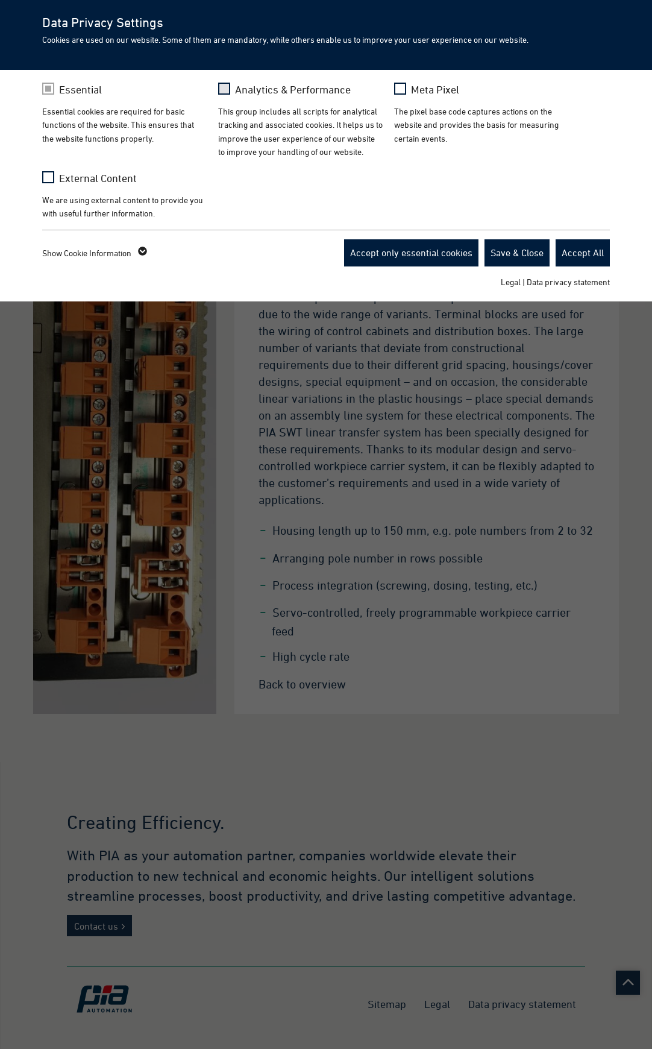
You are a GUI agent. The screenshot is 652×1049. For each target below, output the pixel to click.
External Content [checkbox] (98, 178)
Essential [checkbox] (80, 89)
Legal (511, 282)
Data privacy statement (568, 282)
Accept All (583, 252)
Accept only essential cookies (411, 252)
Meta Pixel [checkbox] (435, 89)
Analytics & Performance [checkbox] (293, 89)
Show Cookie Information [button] (93, 253)
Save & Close (517, 252)
